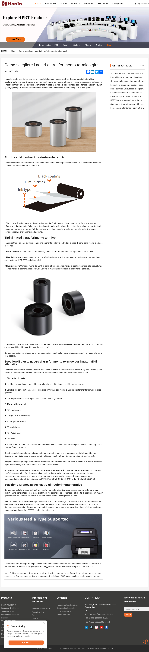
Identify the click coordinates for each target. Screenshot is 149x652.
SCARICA (75, 3)
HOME (38, 3)
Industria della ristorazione (67, 605)
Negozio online (38, 612)
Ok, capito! (26, 643)
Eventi (65, 45)
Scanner (4, 618)
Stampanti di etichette (10, 608)
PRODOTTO (50, 3)
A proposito (117, 3)
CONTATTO (102, 3)
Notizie (99, 45)
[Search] (135, 3)
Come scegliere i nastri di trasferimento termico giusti (43, 51)
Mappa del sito (107, 648)
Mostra (88, 45)
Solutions (88, 3)
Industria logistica (64, 611)
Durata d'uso (93, 648)
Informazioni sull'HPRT (48, 45)
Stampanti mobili (7, 611)
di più (142, 66)
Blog (109, 45)
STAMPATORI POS (8, 605)
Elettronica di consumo (10, 615)
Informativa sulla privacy (74, 648)
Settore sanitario (63, 615)
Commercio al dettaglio (66, 608)
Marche (63, 3)
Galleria (76, 45)
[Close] (44, 623)
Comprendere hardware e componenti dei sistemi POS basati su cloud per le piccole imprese (58, 576)
